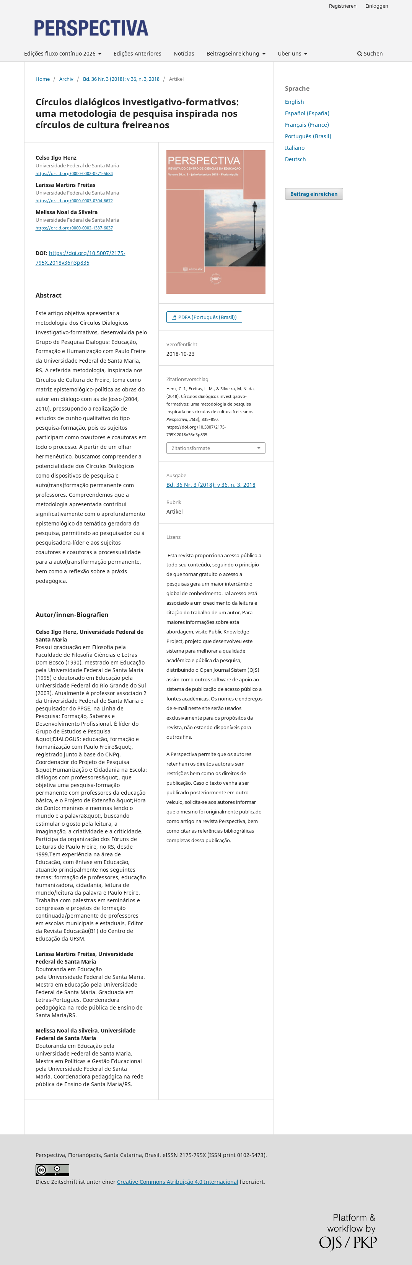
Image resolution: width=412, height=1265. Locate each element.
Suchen (370, 53)
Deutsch (295, 159)
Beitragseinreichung (234, 53)
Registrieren (343, 5)
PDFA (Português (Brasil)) (207, 317)
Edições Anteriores (137, 53)
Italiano (295, 147)
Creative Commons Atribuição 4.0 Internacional (177, 1181)
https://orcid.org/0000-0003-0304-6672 (74, 200)
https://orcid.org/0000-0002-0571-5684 (74, 173)
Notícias (184, 53)
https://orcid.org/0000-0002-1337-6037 (74, 228)
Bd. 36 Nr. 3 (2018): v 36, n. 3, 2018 (121, 78)
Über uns (290, 53)
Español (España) (307, 113)
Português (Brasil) (308, 136)
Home (43, 78)
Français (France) (307, 124)
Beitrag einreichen (314, 193)
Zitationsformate (191, 448)
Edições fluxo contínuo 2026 (60, 53)
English (294, 101)
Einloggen (376, 5)
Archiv (66, 78)
